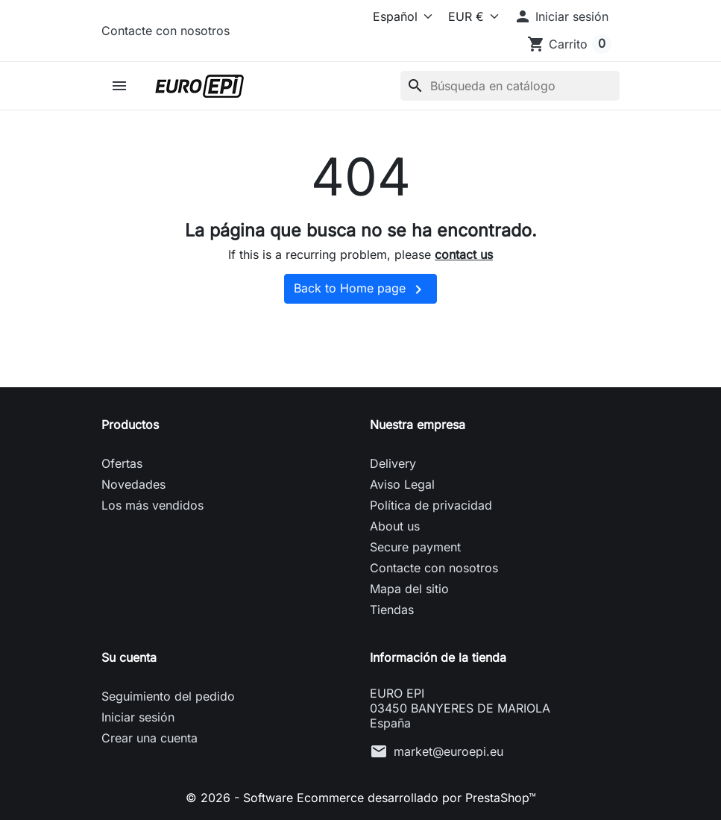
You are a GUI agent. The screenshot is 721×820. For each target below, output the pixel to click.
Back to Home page (360, 289)
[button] (561, 16)
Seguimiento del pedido (168, 696)
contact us (464, 254)
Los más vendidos (152, 505)
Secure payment (415, 546)
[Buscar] (510, 86)
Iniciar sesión (137, 717)
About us (395, 526)
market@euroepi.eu (448, 751)
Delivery (393, 463)
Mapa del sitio (409, 588)
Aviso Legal (402, 484)
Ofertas (121, 463)
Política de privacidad (431, 505)
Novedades (133, 484)
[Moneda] (470, 16)
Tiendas (392, 609)
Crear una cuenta (149, 737)
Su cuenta (129, 657)
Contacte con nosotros (165, 30)
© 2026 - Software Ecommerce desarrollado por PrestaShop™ (361, 797)
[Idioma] (391, 16)
